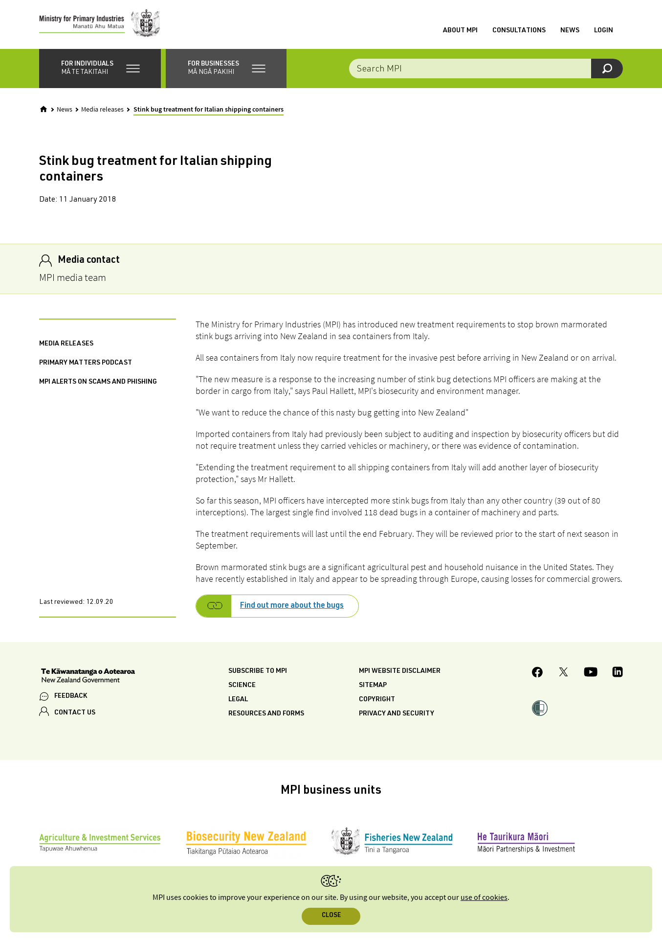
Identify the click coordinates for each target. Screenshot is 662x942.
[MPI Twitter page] (563, 673)
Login (603, 30)
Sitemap (373, 685)
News (569, 30)
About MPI (460, 30)
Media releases (102, 109)
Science (242, 685)
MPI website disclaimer (400, 671)
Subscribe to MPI (257, 671)
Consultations (519, 30)
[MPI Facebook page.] (537, 673)
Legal (238, 699)
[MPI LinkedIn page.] (617, 673)
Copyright (377, 699)
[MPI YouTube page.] (590, 673)
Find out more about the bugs (292, 606)
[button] (100, 68)
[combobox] (486, 68)
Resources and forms (266, 714)
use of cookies (484, 898)
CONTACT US (74, 713)
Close (331, 916)
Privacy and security (396, 714)
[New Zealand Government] (88, 676)
